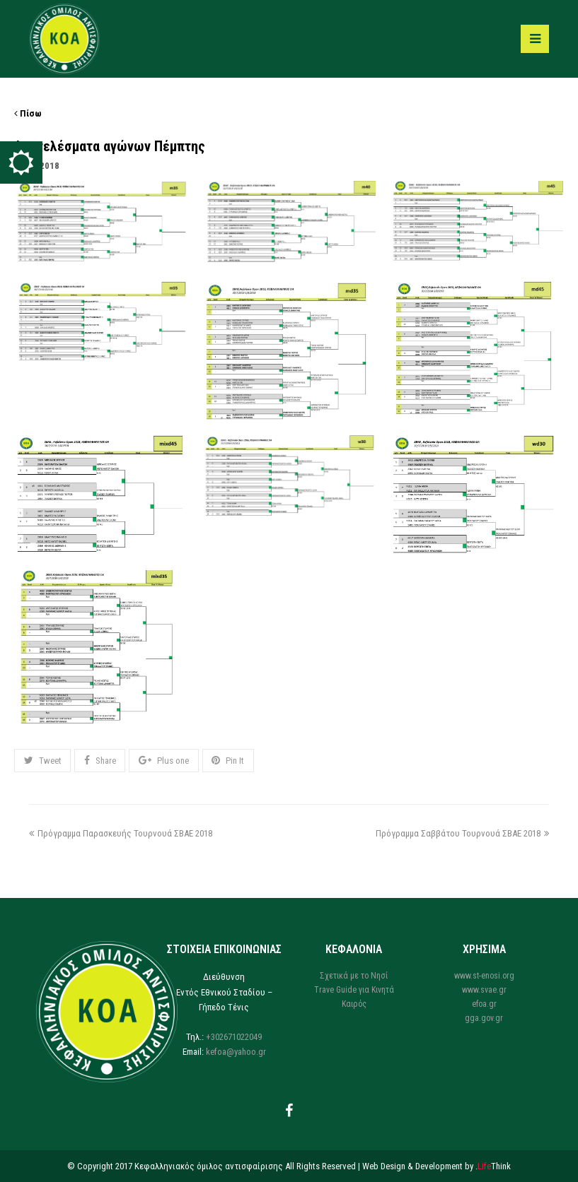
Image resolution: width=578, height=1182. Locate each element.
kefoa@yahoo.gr (236, 1051)
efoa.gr (484, 1004)
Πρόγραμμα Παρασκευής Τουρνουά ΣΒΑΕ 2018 (120, 833)
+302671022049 (234, 1037)
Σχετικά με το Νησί (354, 976)
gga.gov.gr (484, 1018)
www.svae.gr (484, 990)
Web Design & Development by (436, 1166)
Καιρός (354, 1004)
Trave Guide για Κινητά (354, 990)
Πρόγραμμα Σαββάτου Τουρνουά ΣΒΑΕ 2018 (462, 833)
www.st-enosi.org (484, 976)
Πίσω (28, 113)
